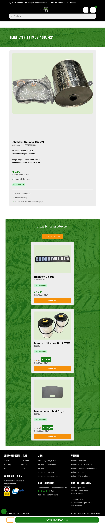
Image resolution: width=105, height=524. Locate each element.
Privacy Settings (4, 511)
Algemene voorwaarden (79, 513)
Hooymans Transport (46, 472)
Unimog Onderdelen (79, 460)
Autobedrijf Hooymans (47, 460)
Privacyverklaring (95, 513)
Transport (24, 464)
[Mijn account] (85, 10)
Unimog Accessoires (79, 472)
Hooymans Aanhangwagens (49, 476)
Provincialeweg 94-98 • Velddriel (63, 2)
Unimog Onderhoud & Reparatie (84, 468)
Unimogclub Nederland (47, 464)
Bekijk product (52, 300)
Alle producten (52, 236)
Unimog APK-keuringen (80, 476)
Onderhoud (24, 460)
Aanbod (7, 468)
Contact (23, 468)
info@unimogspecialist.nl (37, 2)
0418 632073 (17, 2)
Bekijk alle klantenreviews (48, 495)
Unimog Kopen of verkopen (82, 464)
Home (6, 460)
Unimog (41, 468)
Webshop (7, 464)
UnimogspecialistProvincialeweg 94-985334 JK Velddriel (79, 490)
